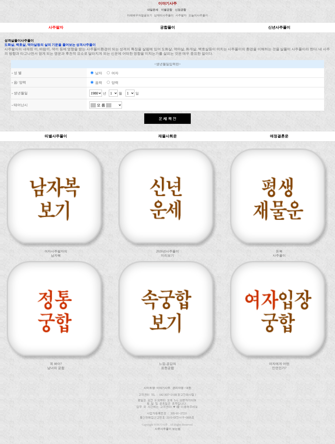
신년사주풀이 (279, 27)
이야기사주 (167, 3)
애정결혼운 (279, 136)
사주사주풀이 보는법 (168, 428)
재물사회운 (167, 136)
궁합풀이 (167, 27)
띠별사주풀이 (56, 136)
